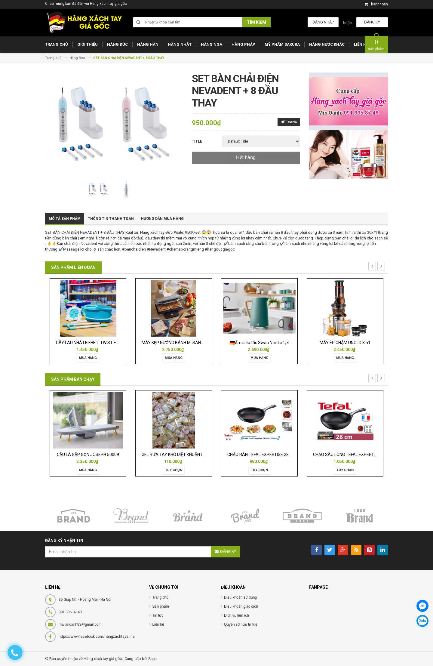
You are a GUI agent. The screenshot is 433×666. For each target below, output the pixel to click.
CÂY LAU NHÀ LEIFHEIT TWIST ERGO (90, 342)
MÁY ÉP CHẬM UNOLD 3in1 (345, 342)
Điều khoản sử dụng (240, 597)
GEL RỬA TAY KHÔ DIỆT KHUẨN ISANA (177, 454)
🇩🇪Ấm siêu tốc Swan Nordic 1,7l (259, 342)
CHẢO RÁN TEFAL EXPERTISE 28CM (261, 454)
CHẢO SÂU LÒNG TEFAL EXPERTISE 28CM (352, 454)
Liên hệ (158, 624)
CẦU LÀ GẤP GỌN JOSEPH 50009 (88, 454)
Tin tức (157, 615)
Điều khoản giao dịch (241, 606)
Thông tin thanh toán (111, 219)
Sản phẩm (160, 606)
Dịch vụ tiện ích (236, 615)
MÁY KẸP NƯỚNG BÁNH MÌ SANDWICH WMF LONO (188, 342)
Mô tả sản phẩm (65, 219)
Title (197, 141)
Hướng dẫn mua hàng (162, 219)
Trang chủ (160, 597)
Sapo (152, 659)
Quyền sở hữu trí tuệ (240, 624)
